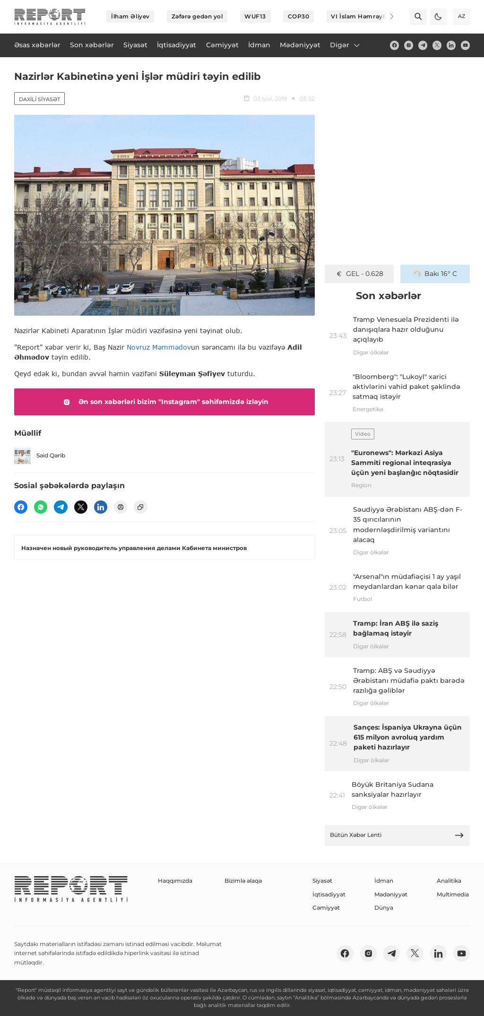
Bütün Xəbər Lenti (397, 835)
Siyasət (322, 880)
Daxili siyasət (39, 99)
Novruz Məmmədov (159, 347)
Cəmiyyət (326, 907)
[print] (120, 507)
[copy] (140, 507)
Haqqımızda (175, 880)
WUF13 (255, 16)
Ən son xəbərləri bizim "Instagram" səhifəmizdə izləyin (164, 402)
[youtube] (465, 45)
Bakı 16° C (435, 273)
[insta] (408, 45)
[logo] (50, 17)
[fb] (394, 45)
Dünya (383, 907)
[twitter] (436, 45)
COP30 (299, 16)
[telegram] (422, 45)
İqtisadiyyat (329, 894)
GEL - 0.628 (359, 273)
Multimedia (453, 894)
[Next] (385, 16)
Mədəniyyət (390, 894)
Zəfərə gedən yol (197, 16)
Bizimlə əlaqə (243, 880)
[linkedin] (451, 45)
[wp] (40, 507)
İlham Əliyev (130, 16)
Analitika (449, 880)
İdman (383, 880)
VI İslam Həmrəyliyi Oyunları (375, 16)
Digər (345, 45)
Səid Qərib (39, 456)
